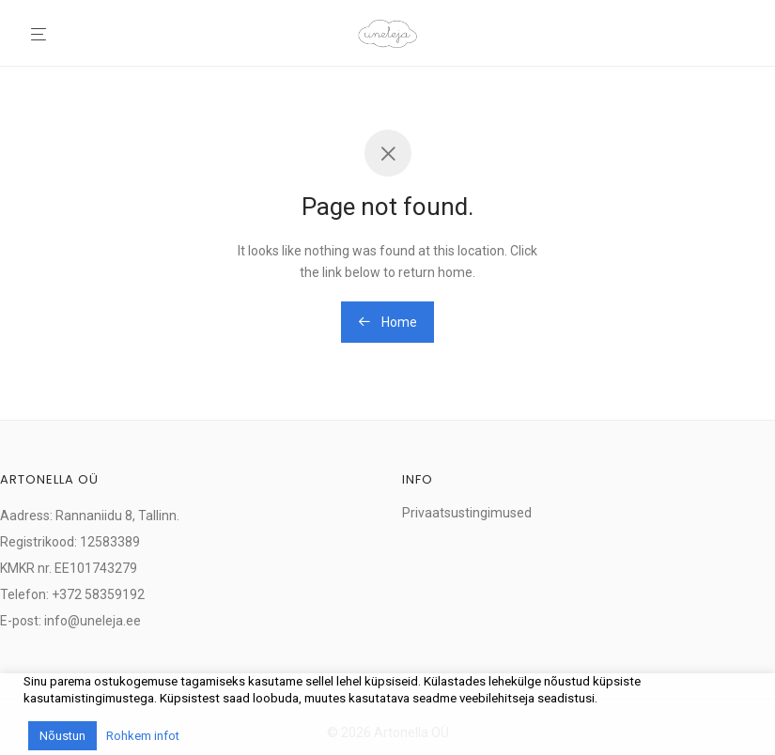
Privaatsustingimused (467, 512)
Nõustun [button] (62, 736)
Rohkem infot (142, 736)
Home (387, 322)
